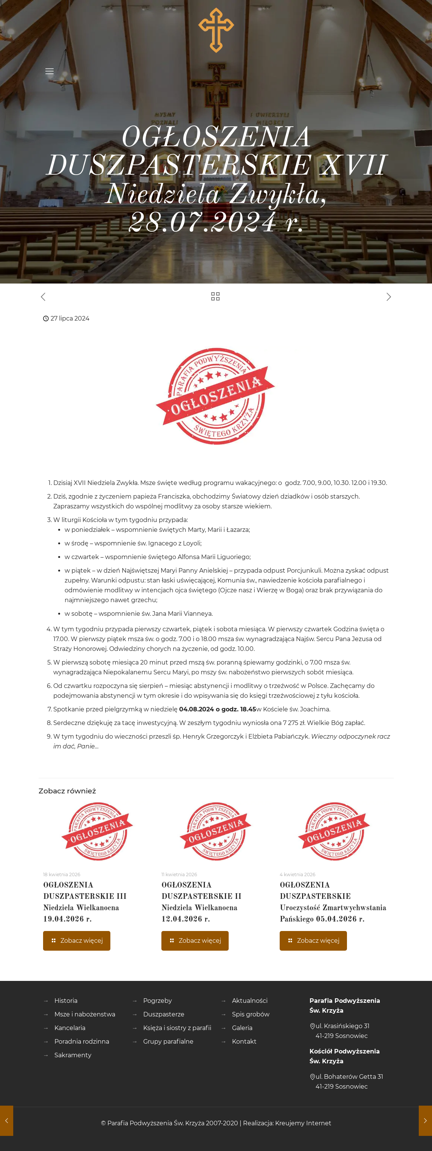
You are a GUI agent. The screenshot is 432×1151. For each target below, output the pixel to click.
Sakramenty (72, 1055)
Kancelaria (69, 1028)
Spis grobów (250, 1014)
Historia (65, 1000)
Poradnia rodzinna (81, 1041)
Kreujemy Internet (303, 1123)
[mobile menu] (49, 71)
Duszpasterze (163, 1014)
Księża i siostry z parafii (177, 1028)
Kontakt (244, 1041)
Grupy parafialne (168, 1041)
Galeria (242, 1028)
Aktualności (250, 1000)
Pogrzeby (157, 1000)
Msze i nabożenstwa (84, 1014)
